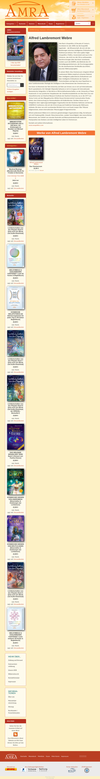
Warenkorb (41, 24)
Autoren (31, 24)
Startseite (22, 24)
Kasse (51, 24)
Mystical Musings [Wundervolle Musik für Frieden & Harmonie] (15, 171)
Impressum (12, 681)
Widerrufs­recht (13, 674)
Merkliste (41, 756)
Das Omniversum (36, 166)
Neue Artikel (11, 98)
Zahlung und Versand (15, 660)
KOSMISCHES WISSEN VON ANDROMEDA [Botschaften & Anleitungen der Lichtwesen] (15, 501)
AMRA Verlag (34, 30)
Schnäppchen (12, 145)
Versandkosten (19, 138)
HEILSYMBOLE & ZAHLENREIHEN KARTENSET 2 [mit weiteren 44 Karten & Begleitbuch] (15, 636)
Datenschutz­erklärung (12, 665)
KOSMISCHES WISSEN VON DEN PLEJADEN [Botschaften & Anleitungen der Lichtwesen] (15, 547)
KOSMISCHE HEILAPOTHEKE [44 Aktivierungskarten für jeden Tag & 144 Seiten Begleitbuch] (15, 315)
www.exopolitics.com (36, 125)
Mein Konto (55, 756)
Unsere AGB (12, 670)
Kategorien (10, 24)
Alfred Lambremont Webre (56, 30)
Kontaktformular (13, 678)
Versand (42, 170)
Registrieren (60, 24)
